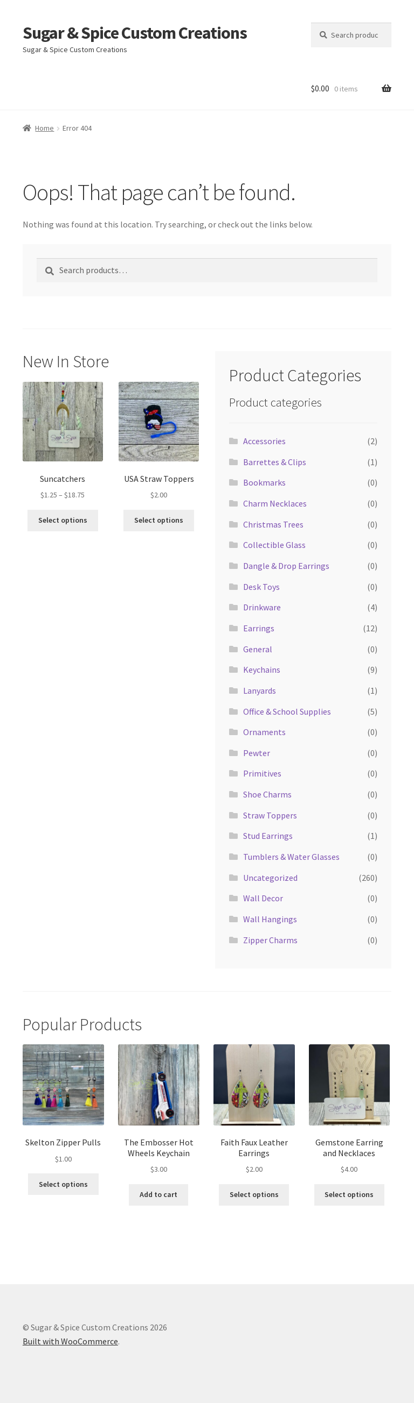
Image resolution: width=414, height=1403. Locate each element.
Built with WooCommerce (70, 1341)
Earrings (258, 628)
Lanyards (259, 690)
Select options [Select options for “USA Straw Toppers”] (158, 520)
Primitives (262, 773)
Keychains (261, 669)
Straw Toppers (270, 815)
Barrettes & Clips (274, 462)
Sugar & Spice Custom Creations (135, 33)
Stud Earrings (268, 835)
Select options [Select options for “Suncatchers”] (62, 520)
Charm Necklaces (275, 503)
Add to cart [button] (158, 1194)
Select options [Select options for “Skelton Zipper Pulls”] (63, 1184)
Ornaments (264, 732)
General (257, 649)
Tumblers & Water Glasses (291, 856)
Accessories (264, 441)
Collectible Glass (274, 544)
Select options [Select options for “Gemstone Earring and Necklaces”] (349, 1194)
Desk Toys (261, 586)
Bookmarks (264, 482)
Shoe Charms (267, 794)
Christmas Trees (273, 524)
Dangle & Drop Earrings (286, 565)
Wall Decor (263, 898)
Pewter (256, 752)
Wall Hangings (270, 919)
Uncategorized (270, 877)
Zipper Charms (270, 940)
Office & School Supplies (287, 711)
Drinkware (262, 607)
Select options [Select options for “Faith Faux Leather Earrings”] (254, 1194)
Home (44, 128)
